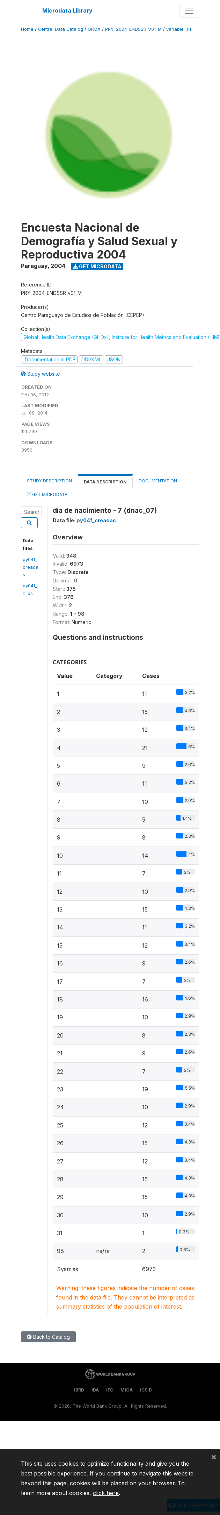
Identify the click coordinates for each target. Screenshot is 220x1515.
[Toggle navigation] (189, 11)
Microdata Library (67, 10)
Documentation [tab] (158, 480)
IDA (95, 1390)
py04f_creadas (30, 567)
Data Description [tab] (105, 481)
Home (27, 29)
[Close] (214, 1456)
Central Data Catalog (60, 29)
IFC (109, 1390)
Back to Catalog (48, 1337)
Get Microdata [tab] (47, 494)
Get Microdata (97, 266)
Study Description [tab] (49, 480)
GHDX (94, 29)
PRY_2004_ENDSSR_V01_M (133, 29)
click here (106, 1492)
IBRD (79, 1390)
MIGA (126, 1390)
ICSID (146, 1390)
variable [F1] (179, 29)
